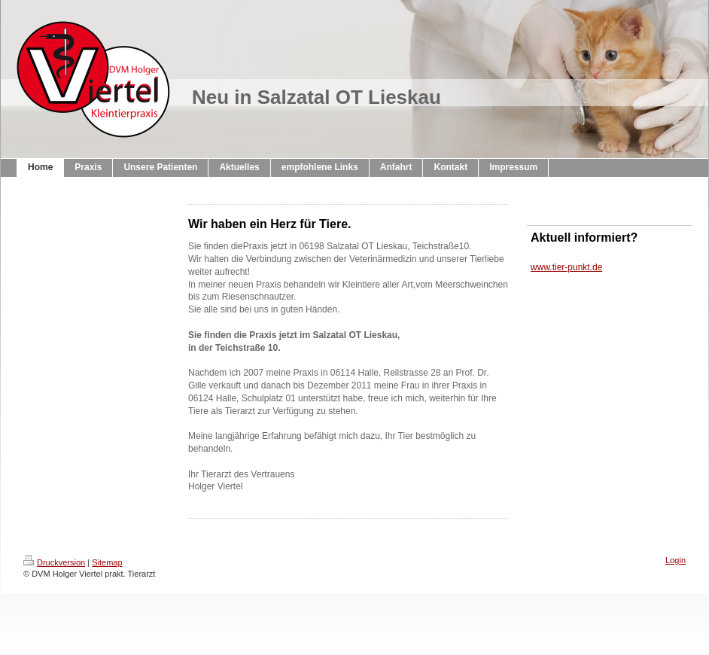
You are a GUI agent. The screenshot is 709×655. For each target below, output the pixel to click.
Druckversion (54, 562)
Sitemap (107, 562)
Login (675, 560)
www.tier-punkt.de (566, 267)
